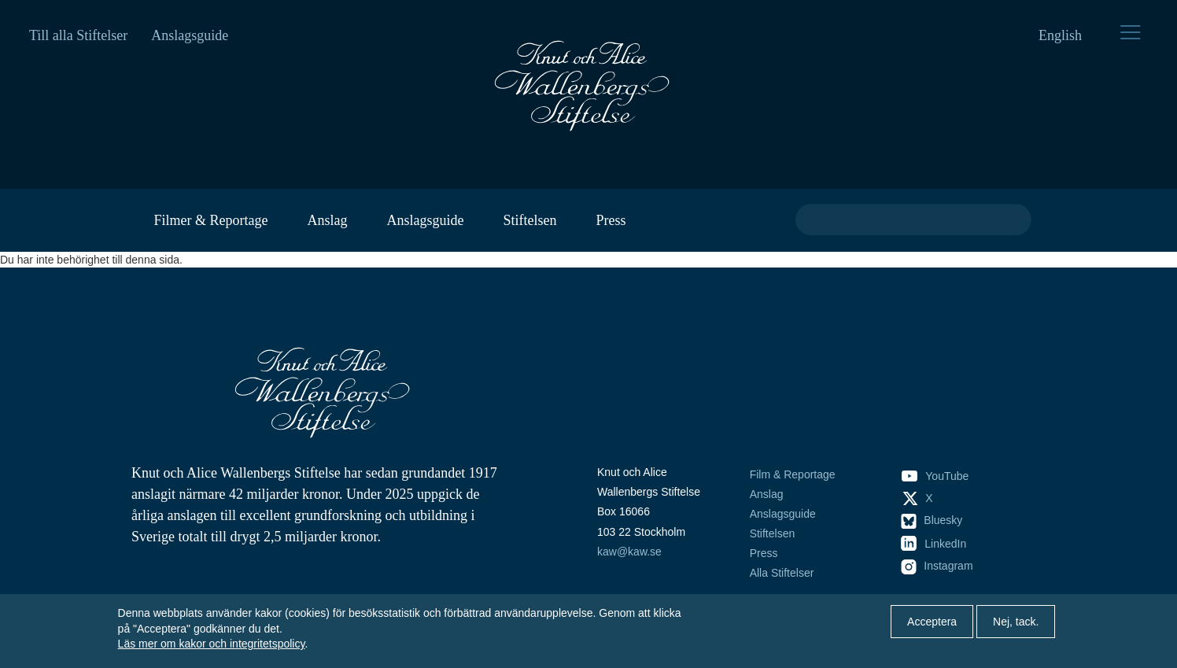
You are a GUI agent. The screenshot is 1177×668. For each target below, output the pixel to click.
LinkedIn (934, 543)
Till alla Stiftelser (78, 35)
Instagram (937, 565)
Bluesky (932, 520)
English (1060, 35)
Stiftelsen (529, 220)
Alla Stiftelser (782, 573)
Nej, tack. (1016, 621)
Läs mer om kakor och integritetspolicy (211, 643)
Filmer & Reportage (211, 220)
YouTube (935, 476)
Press (610, 220)
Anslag (327, 220)
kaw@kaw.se (629, 551)
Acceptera (932, 621)
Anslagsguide (189, 35)
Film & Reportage (793, 474)
